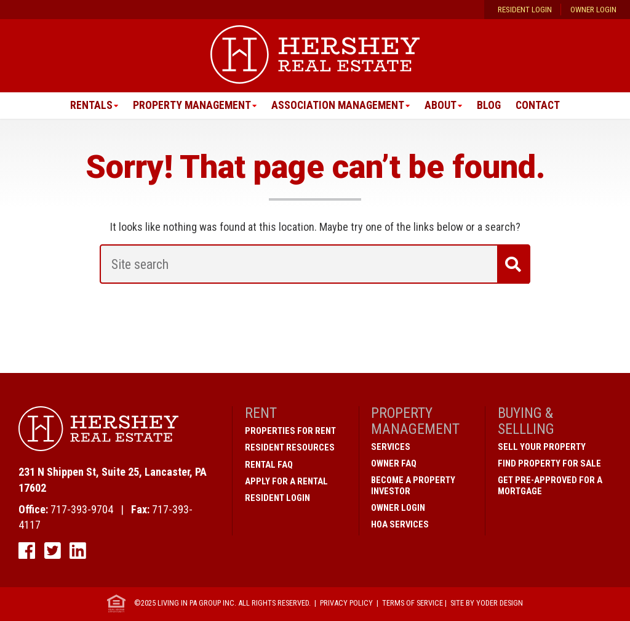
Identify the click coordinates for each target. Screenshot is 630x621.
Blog (490, 105)
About (442, 105)
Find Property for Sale (549, 463)
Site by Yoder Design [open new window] (486, 603)
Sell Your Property (542, 446)
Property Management (190, 105)
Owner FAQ (394, 463)
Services (390, 446)
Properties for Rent (290, 431)
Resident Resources (290, 448)
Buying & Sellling (526, 421)
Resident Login (525, 10)
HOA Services (400, 524)
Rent (261, 413)
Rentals (88, 105)
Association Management (337, 105)
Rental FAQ (269, 464)
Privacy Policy (346, 603)
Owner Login (593, 10)
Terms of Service (412, 603)
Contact (540, 105)
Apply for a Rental (286, 481)
